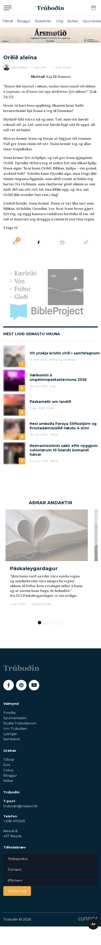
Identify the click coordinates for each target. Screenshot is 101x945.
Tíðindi (7, 21)
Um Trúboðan (15, 728)
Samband (11, 739)
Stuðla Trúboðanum (19, 723)
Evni (6, 765)
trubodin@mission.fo (20, 806)
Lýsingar (10, 734)
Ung (59, 21)
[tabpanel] (46, 563)
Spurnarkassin (15, 718)
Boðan (72, 21)
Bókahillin (43, 21)
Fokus (8, 770)
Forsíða (9, 713)
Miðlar (8, 781)
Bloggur (24, 21)
